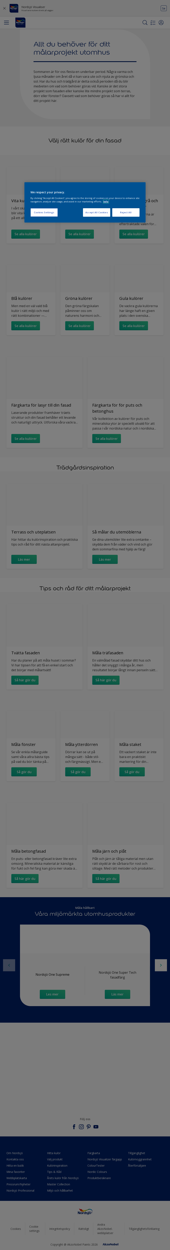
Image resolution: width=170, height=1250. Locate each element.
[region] (85, 202)
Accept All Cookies (96, 212)
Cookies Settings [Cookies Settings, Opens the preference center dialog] (44, 212)
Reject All (126, 212)
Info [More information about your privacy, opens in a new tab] (105, 201)
